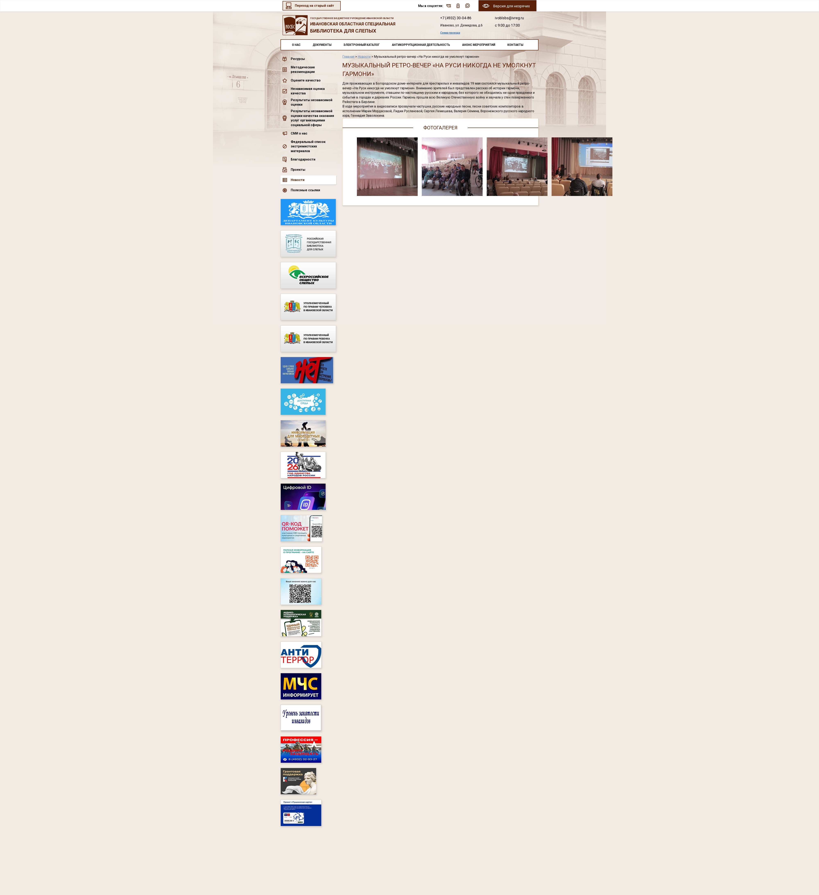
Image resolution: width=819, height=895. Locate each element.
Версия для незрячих (511, 6)
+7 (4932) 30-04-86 (455, 18)
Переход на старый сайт (314, 6)
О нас (296, 44)
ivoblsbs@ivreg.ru (509, 18)
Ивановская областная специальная (354, 26)
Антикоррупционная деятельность (421, 44)
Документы (322, 44)
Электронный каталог (362, 44)
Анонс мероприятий (478, 44)
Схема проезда (450, 32)
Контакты (515, 44)
